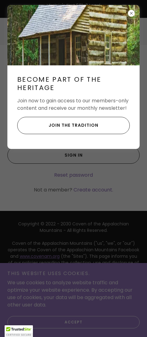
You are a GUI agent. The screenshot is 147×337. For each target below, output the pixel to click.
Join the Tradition (57, 125)
